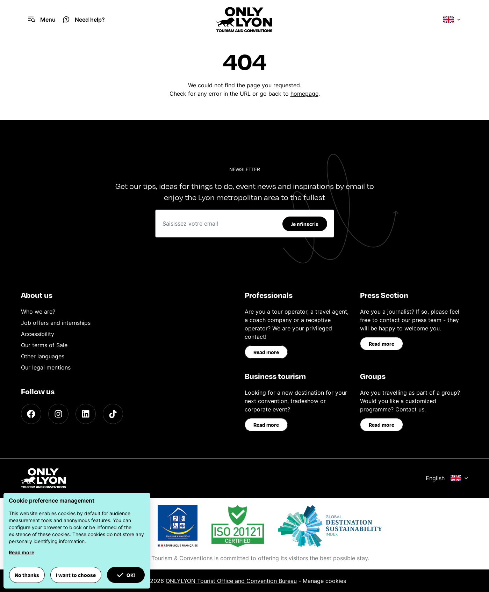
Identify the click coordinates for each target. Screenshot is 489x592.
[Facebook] (31, 414)
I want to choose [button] (76, 574)
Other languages (42, 356)
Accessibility (37, 333)
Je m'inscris (304, 223)
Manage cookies (324, 580)
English (447, 478)
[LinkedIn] (85, 414)
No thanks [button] (27, 574)
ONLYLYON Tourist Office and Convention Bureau (231, 580)
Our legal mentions (46, 367)
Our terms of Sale (44, 345)
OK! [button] (126, 574)
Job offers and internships (56, 322)
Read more (266, 352)
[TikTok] (113, 414)
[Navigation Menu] (42, 19)
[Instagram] (58, 414)
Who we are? (38, 311)
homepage (304, 93)
